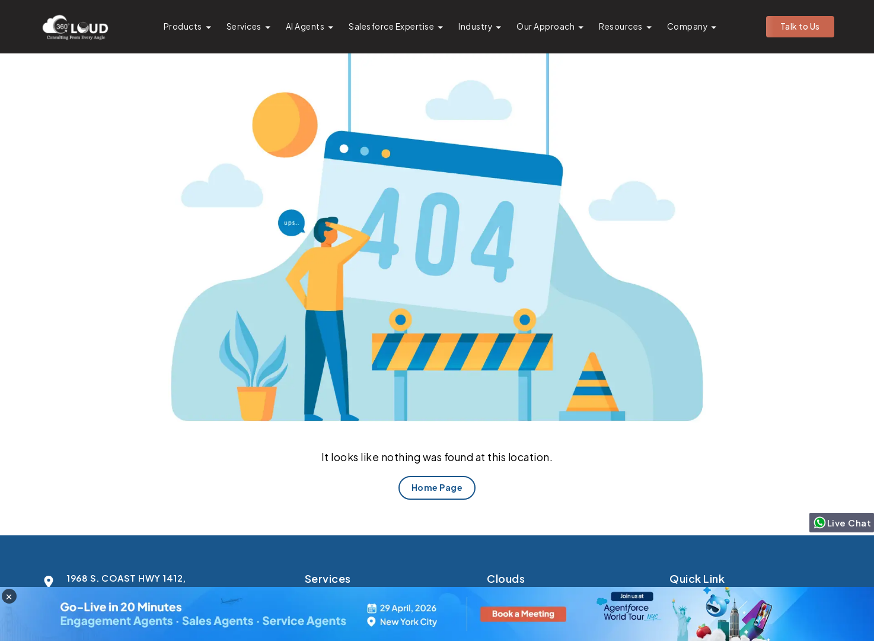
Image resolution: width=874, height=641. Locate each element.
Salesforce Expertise (391, 26)
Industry (475, 26)
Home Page (437, 488)
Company (687, 26)
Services (244, 26)
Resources (621, 26)
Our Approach (545, 26)
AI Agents (305, 26)
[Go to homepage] (75, 27)
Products (183, 26)
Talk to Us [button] (800, 26)
